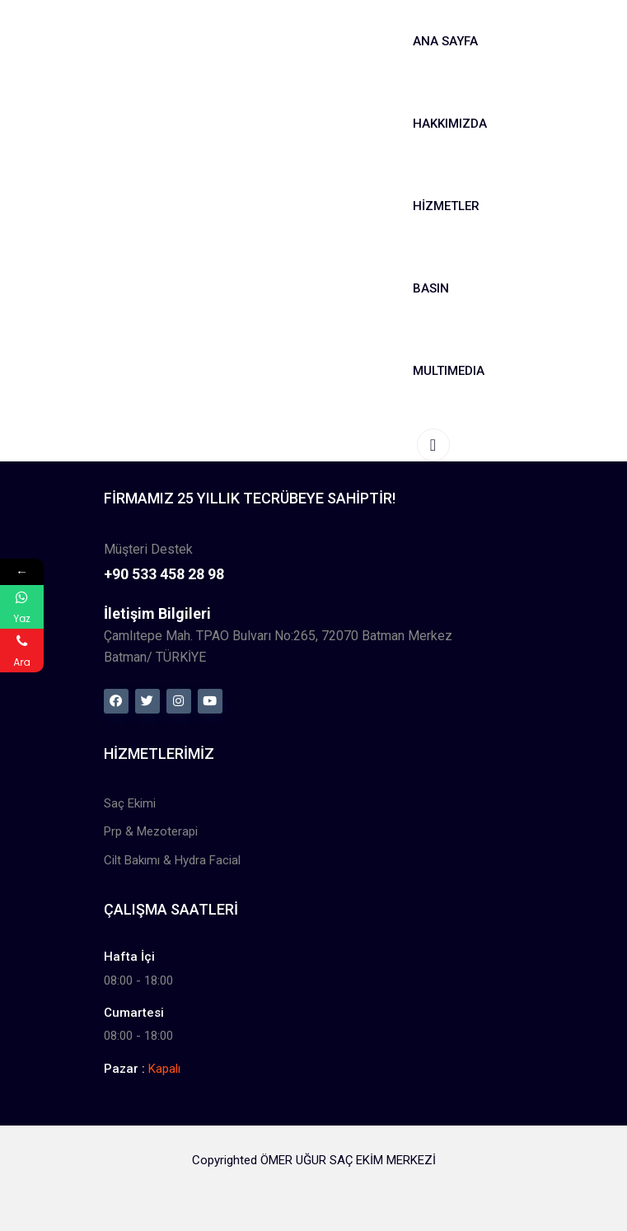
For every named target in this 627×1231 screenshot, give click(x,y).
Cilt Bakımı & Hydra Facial (172, 860)
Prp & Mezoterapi (151, 831)
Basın (431, 288)
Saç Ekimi (130, 803)
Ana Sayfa (445, 41)
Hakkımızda (450, 123)
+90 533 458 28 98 (164, 574)
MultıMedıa (448, 370)
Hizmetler (446, 206)
